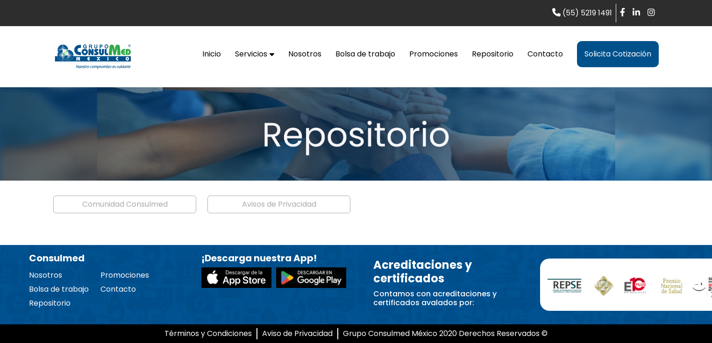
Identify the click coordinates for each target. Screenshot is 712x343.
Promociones (433, 54)
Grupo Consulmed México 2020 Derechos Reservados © (445, 333)
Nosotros (304, 54)
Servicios (254, 54)
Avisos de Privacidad (279, 204)
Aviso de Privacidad (297, 333)
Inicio (211, 54)
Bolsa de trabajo (365, 54)
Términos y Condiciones (208, 333)
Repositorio (492, 54)
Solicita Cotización (617, 54)
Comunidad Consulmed (125, 204)
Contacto (545, 54)
